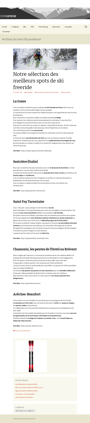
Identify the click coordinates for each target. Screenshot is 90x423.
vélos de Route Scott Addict (24, 397)
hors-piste (39, 92)
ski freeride (55, 92)
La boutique (6, 32)
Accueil (4, 27)
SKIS (32, 27)
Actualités (29, 92)
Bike (24, 27)
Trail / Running (43, 27)
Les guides (68, 27)
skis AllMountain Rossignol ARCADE (26, 384)
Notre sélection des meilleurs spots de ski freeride (38, 81)
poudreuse (47, 92)
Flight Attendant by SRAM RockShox (26, 391)
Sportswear (56, 27)
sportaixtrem (67, 92)
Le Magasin (15, 27)
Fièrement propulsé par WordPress (24, 419)
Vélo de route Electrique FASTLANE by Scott (29, 387)
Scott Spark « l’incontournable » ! (25, 394)
